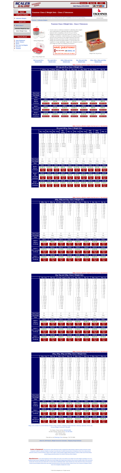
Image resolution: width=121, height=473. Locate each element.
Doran (51, 460)
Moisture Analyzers (76, 452)
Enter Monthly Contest (47, 425)
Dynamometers (69, 451)
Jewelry (35, 452)
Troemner (18, 48)
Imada (31, 461)
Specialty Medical (55, 454)
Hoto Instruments (89, 460)
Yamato (68, 464)
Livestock (40, 452)
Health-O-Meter (82, 460)
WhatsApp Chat (58, 437)
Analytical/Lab (65, 449)
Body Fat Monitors (84, 449)
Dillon (48, 460)
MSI (79, 461)
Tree (77, 463)
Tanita (71, 463)
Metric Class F (19, 25)
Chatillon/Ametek (31, 460)
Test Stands (62, 454)
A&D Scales (59, 458)
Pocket (86, 452)
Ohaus (17, 43)
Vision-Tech (53, 464)
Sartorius (18, 47)
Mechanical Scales (58, 449)
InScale (36, 461)
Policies (59, 425)
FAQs (55, 425)
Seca (62, 463)
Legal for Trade (49, 452)
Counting (51, 451)
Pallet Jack (82, 452)
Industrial (31, 452)
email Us (71, 51)
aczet (40, 458)
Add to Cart (46, 103)
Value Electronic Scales (48, 449)
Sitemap (79, 425)
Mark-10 (55, 461)
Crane (55, 451)
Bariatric (73, 449)
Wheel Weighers (73, 454)
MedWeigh (60, 461)
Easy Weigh (56, 460)
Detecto (37, 460)
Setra (64, 463)
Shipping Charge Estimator (69, 425)
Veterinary (67, 454)
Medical (69, 452)
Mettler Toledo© (20, 42)
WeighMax (58, 464)
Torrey (74, 463)
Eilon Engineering (62, 460)
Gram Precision (75, 460)
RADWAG (38, 463)
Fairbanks (69, 460)
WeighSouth (63, 464)
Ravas (42, 463)
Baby (70, 449)
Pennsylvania (88, 461)
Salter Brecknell (52, 463)
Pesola (30, 463)
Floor (80, 451)
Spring (45, 454)
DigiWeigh (42, 460)
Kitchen (43, 452)
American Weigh (52, 458)
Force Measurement (86, 451)
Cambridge (84, 458)
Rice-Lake (46, 463)
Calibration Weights (21, 18)
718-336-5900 (68, 431)
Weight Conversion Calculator (62, 427)
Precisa (34, 463)
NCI (81, 461)
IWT (33, 461)
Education (59, 451)
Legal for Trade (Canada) (58, 452)
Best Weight (79, 458)
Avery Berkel (64, 458)
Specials (84, 425)
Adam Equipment (20, 40)
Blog (30, 425)
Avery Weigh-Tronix (72, 458)
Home (88, 425)
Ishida (45, 461)
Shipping (49, 454)
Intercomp (41, 461)
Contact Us (37, 425)
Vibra (90, 463)
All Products (48, 440)
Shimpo (67, 463)
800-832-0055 (67, 430)
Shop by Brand (22, 37)
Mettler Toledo (65, 461)
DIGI (46, 460)
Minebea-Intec (72, 461)
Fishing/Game (76, 451)
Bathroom (78, 449)
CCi (91, 458)
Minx (77, 461)
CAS (88, 458)
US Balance (86, 463)
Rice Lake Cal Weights (22, 45)
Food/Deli (63, 451)
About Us (42, 440)
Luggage (65, 452)
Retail (90, 452)
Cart (33, 425)
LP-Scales (51, 461)
